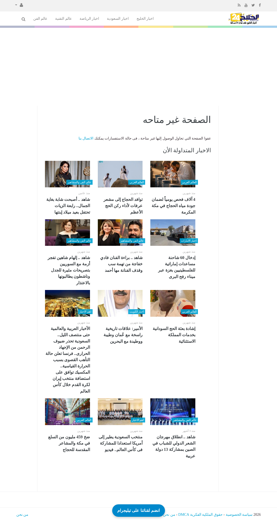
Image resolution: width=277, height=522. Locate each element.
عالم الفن (40, 19)
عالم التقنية (63, 19)
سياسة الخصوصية (239, 515)
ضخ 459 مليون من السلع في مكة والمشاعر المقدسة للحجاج (69, 443)
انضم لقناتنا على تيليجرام (138, 510)
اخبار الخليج (145, 19)
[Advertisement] (138, 66)
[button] (19, 4)
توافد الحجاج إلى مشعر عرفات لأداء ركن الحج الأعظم (123, 205)
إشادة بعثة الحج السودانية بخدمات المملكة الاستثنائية (174, 334)
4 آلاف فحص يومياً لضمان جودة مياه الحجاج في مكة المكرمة (173, 205)
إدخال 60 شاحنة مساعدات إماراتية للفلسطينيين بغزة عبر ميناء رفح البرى (176, 267)
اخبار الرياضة (89, 19)
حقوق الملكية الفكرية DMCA (200, 515)
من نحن (169, 515)
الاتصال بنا (86, 138)
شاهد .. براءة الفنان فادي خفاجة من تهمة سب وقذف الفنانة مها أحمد (121, 264)
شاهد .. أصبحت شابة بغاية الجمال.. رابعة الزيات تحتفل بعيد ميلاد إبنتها (68, 205)
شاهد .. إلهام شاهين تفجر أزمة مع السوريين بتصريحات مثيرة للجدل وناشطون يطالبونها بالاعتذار (69, 270)
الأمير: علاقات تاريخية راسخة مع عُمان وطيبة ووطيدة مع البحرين (123, 334)
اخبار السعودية (118, 19)
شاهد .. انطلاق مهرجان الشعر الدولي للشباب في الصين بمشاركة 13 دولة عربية (173, 446)
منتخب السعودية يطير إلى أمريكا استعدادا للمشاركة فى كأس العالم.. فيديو (121, 443)
